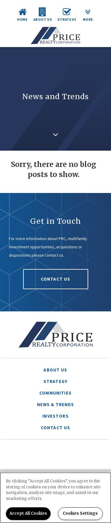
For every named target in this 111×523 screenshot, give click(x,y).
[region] (55, 497)
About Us (55, 370)
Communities (55, 393)
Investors (55, 416)
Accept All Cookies (28, 513)
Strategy (55, 381)
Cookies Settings (80, 513)
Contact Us (55, 279)
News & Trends (55, 404)
